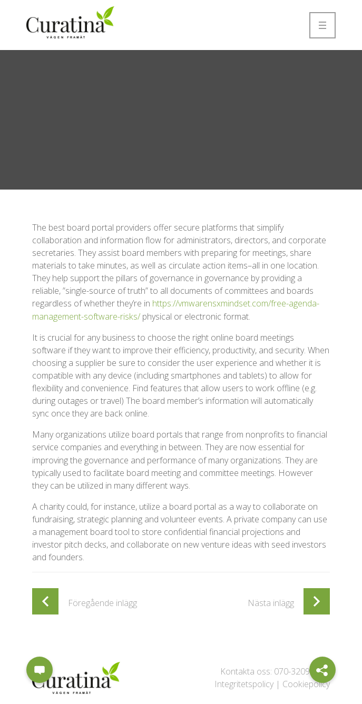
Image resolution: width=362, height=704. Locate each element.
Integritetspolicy (243, 684)
